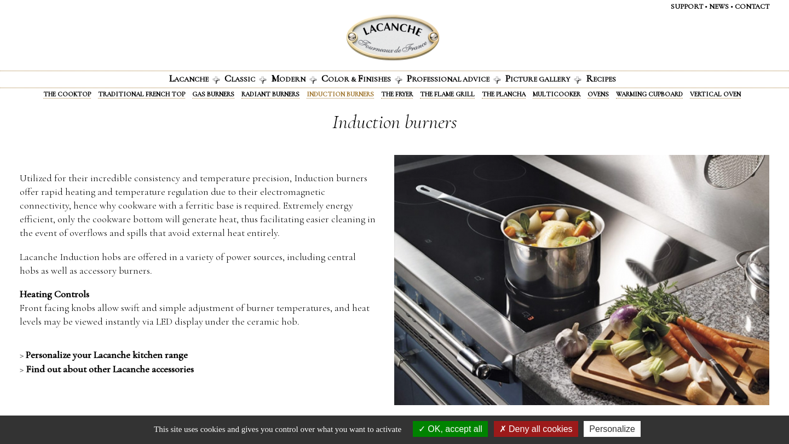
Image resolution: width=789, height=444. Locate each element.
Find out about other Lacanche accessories (110, 369)
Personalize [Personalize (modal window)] (612, 429)
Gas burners (213, 94)
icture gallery (543, 78)
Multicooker (556, 94)
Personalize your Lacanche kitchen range (107, 355)
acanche (194, 78)
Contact (752, 6)
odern (294, 78)
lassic (245, 78)
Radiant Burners (270, 94)
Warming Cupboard (649, 94)
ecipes (601, 78)
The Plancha (504, 94)
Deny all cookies (536, 429)
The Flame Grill (447, 94)
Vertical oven (715, 94)
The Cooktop (67, 94)
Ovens (598, 94)
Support (687, 6)
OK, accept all (450, 429)
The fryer (397, 94)
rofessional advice (454, 78)
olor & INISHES (361, 78)
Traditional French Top (141, 94)
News (719, 6)
